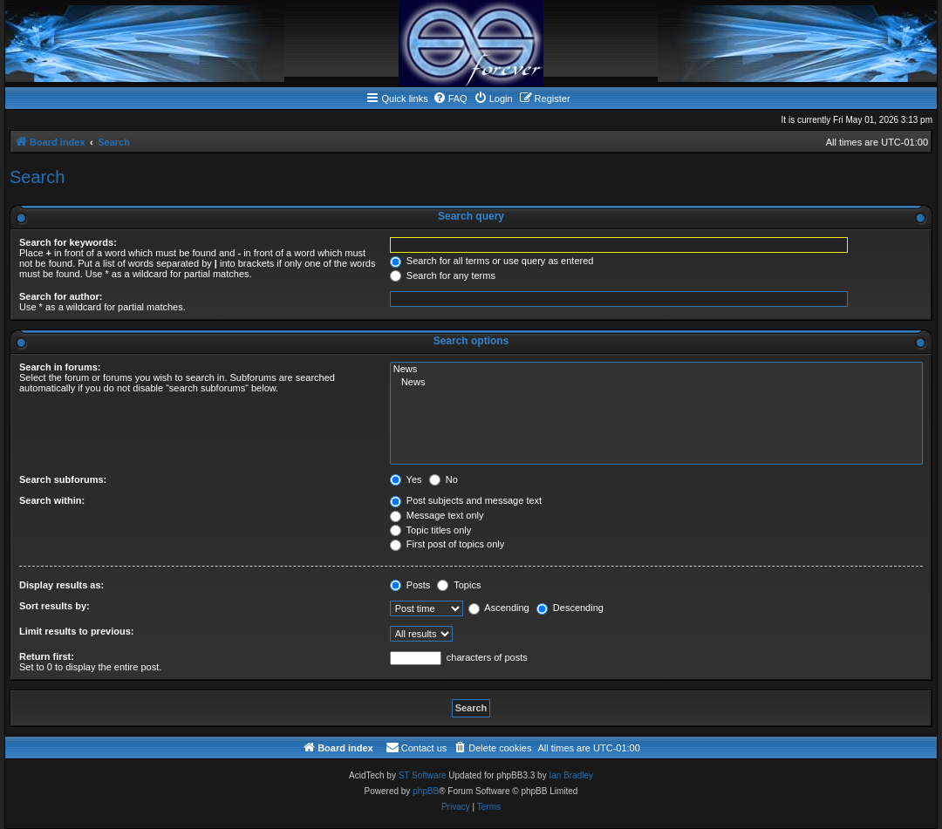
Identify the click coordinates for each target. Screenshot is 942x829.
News (656, 370)
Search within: (52, 500)
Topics (459, 585)
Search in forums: (60, 367)
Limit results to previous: (76, 631)
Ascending (498, 607)
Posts (410, 585)
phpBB (426, 791)
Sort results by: (54, 606)
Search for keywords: (68, 242)
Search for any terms (442, 275)
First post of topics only (447, 544)
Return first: (46, 656)
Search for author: (60, 296)
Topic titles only (430, 530)
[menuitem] (450, 98)
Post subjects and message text (466, 500)
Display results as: (61, 585)
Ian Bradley (571, 775)
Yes (406, 479)
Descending (570, 607)
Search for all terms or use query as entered (492, 260)
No (443, 479)
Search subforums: (62, 479)
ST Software (423, 775)
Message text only (437, 515)
